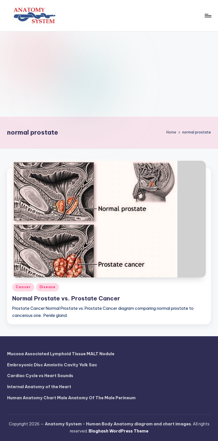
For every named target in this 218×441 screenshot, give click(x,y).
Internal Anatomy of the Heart (39, 386)
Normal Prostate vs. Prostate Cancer (66, 298)
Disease (47, 287)
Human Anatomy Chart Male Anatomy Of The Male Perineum (71, 397)
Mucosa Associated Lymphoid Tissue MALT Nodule (60, 353)
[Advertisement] (109, 74)
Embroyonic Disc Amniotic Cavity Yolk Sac (52, 364)
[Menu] (208, 15)
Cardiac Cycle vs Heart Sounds (40, 375)
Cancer (23, 287)
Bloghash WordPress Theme (118, 431)
